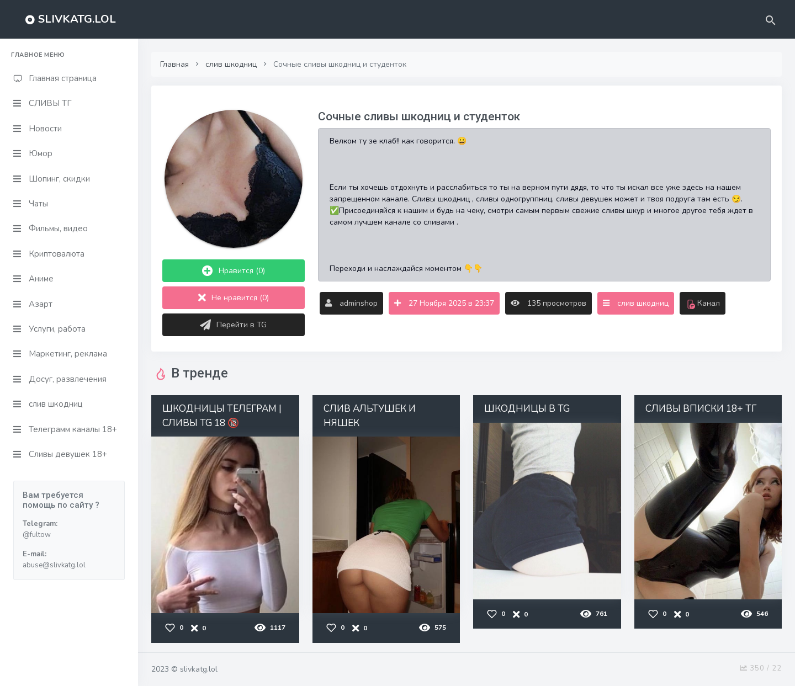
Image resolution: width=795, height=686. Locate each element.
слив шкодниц (231, 64)
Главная (174, 64)
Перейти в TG (233, 325)
